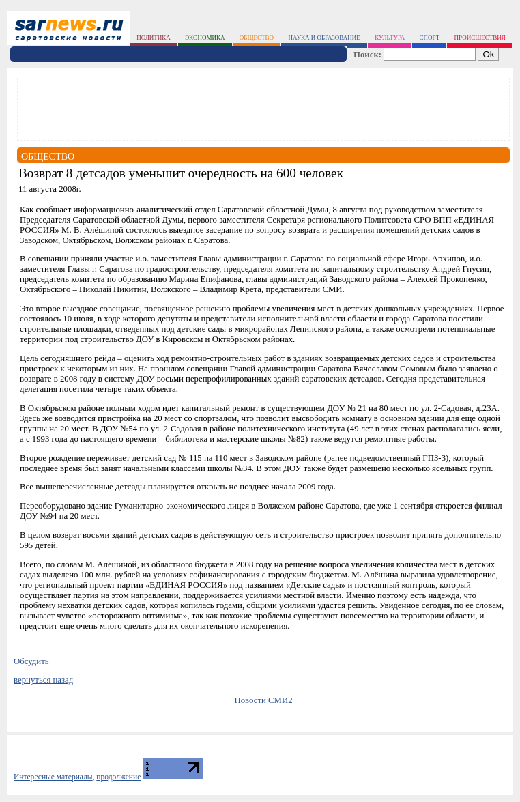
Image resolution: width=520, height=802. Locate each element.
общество (257, 37)
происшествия (480, 37)
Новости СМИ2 (263, 700)
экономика (205, 37)
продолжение (118, 777)
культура (390, 37)
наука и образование (324, 37)
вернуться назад (43, 680)
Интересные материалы (53, 777)
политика (153, 37)
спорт (430, 37)
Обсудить (31, 661)
